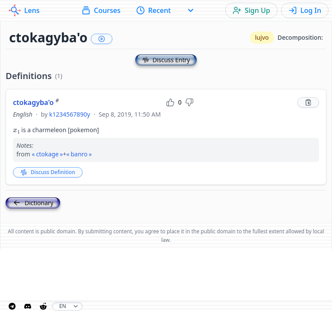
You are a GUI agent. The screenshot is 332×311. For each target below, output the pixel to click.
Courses (101, 10)
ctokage (47, 154)
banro (78, 154)
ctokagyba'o (36, 102)
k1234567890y (69, 114)
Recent (153, 10)
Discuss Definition (47, 172)
